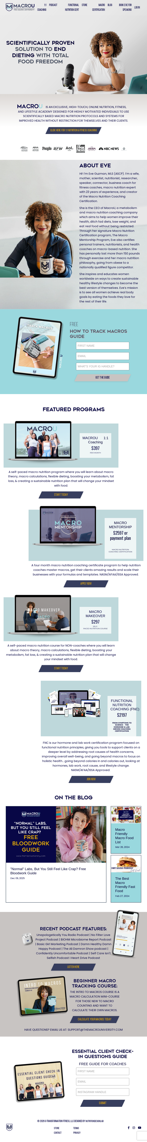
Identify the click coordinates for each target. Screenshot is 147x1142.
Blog (110, 5)
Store (85, 5)
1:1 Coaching (41, 8)
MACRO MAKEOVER (95, 615)
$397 (95, 449)
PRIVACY (77, 1135)
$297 (95, 623)
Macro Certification (98, 8)
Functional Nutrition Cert (72, 8)
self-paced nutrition (91, 629)
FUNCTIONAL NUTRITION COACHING (121, 707)
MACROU (90, 439)
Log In (137, 7)
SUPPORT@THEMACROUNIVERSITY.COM (95, 1032)
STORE (56, 1131)
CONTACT (57, 1135)
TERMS (76, 1131)
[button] (73, 130)
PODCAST (53, 5)
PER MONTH (95, 454)
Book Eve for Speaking (124, 8)
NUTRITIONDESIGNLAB (95, 1124)
